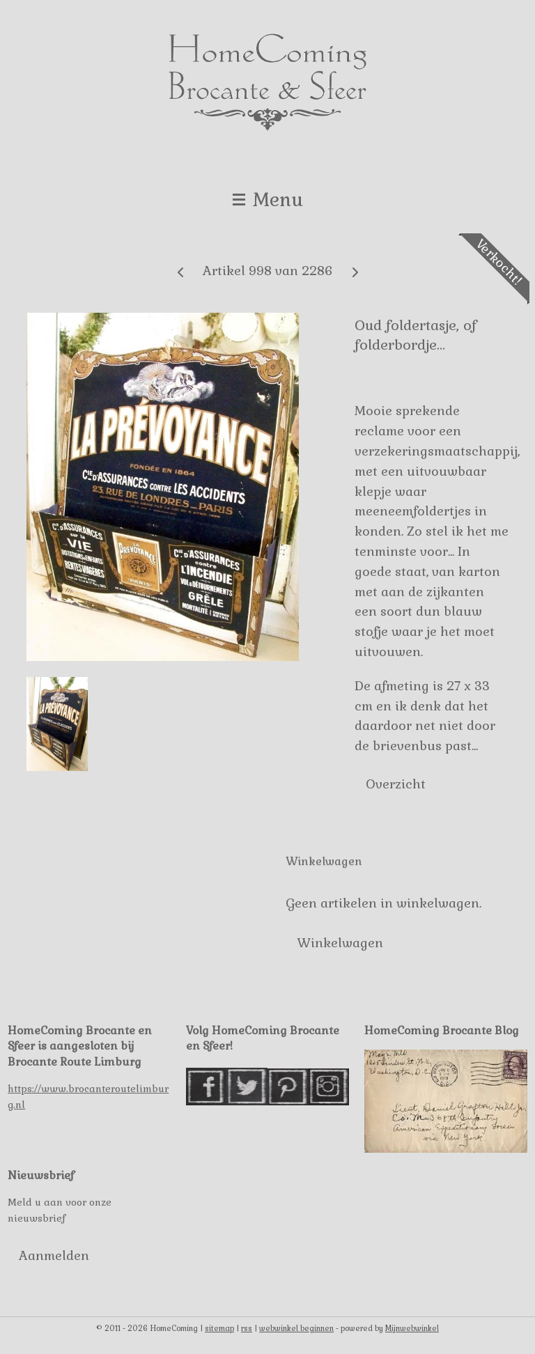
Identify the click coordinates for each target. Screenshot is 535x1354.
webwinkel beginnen (296, 1328)
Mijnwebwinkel (412, 1328)
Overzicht (396, 783)
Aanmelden (54, 1255)
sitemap (219, 1328)
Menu (268, 199)
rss (246, 1328)
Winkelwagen (340, 943)
